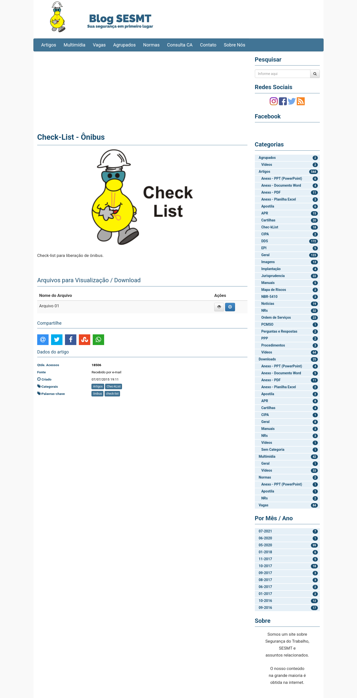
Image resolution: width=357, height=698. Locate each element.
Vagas (99, 45)
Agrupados (124, 45)
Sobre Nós (234, 45)
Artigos (48, 45)
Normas (151, 45)
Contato (208, 45)
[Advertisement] (142, 91)
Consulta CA (180, 45)
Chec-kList (113, 386)
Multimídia (74, 45)
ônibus (97, 393)
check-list (112, 393)
